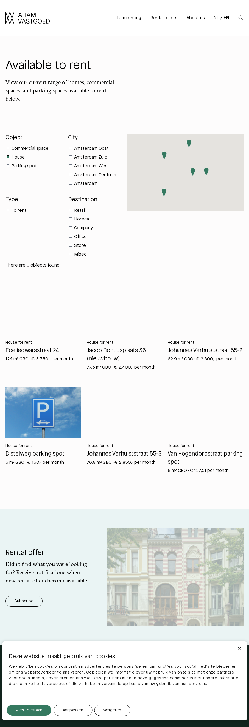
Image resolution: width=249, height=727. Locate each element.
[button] (192, 172)
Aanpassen (73, 710)
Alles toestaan (28, 710)
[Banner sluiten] (239, 648)
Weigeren (112, 710)
